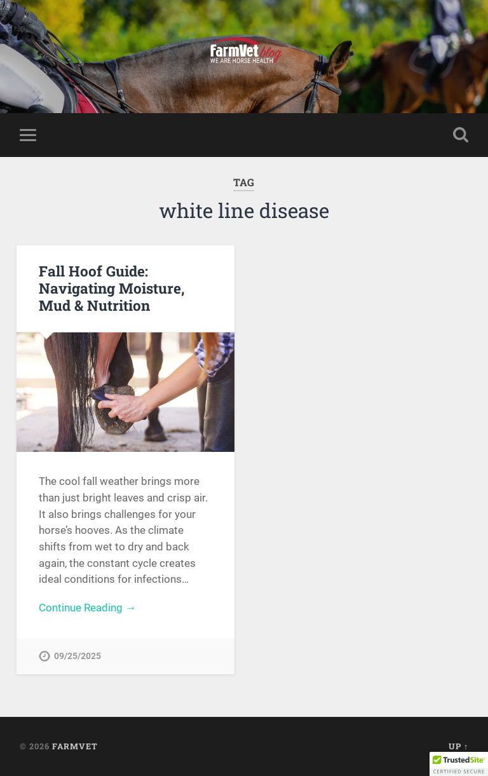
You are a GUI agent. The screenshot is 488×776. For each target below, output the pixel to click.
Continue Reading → (87, 607)
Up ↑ (458, 746)
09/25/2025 (77, 656)
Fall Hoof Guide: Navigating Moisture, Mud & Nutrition (112, 288)
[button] (459, 764)
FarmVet (75, 746)
